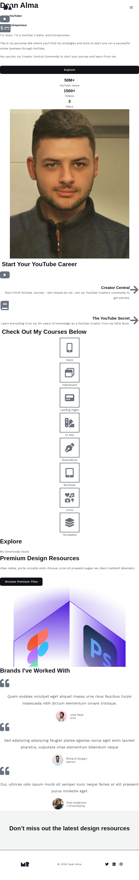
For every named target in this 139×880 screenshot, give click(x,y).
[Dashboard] (69, 373)
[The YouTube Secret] (134, 320)
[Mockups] (69, 473)
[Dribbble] (121, 864)
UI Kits (69, 435)
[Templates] (69, 523)
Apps (69, 360)
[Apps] (69, 348)
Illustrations (69, 460)
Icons (69, 510)
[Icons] (69, 498)
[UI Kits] (69, 423)
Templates (69, 535)
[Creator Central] (134, 290)
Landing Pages (69, 410)
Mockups (69, 485)
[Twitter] (107, 864)
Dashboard (69, 385)
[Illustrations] (69, 448)
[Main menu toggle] (131, 8)
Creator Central (115, 288)
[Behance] (114, 864)
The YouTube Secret (110, 318)
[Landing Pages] (69, 398)
